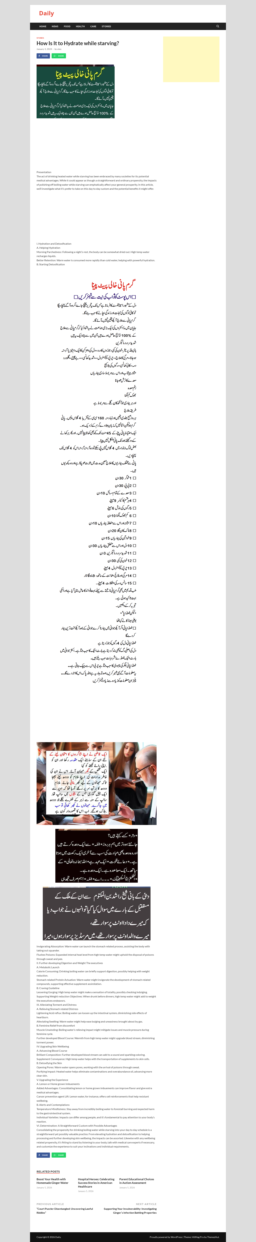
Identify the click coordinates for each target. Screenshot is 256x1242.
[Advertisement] (96, 146)
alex (59, 49)
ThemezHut (213, 1237)
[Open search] (217, 26)
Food (67, 26)
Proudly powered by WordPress (166, 1237)
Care (93, 26)
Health (80, 26)
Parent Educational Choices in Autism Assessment (136, 1180)
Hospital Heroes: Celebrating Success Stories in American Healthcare (96, 1182)
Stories (106, 26)
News (55, 26)
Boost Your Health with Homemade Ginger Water (52, 1180)
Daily (46, 13)
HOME (42, 26)
